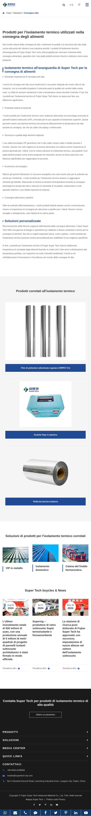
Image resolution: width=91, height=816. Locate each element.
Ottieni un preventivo (45, 715)
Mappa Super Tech (34, 799)
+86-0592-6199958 (14, 770)
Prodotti (45, 732)
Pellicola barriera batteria (45, 501)
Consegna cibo (31, 13)
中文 (71, 5)
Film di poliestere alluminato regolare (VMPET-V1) (45, 368)
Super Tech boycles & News (45, 590)
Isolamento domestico (42, 568)
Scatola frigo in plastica (45, 435)
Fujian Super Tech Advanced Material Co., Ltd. (42, 795)
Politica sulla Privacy (55, 799)
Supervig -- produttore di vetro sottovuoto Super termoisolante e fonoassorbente (44, 628)
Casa (8, 13)
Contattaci (12, 764)
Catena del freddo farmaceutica (76, 568)
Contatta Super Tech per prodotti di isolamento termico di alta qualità (45, 702)
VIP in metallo (14, 568)
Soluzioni (17, 13)
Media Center (45, 748)
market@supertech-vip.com (18, 776)
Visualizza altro (11, 668)
